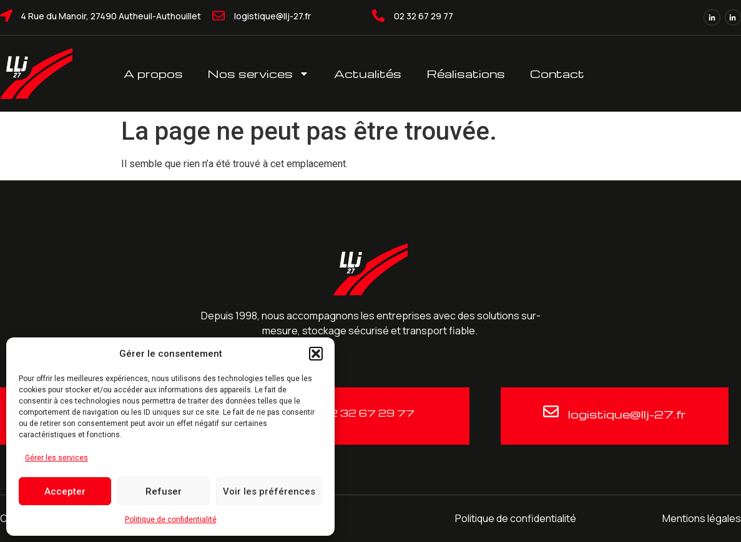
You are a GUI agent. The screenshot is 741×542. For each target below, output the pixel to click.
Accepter (65, 491)
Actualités (367, 73)
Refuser (163, 491)
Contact (557, 73)
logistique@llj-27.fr (272, 16)
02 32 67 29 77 (423, 16)
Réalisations (465, 73)
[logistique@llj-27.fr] (218, 15)
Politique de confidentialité (171, 519)
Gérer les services (56, 457)
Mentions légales (701, 518)
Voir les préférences (269, 491)
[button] (316, 353)
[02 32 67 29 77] (378, 15)
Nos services (258, 73)
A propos (153, 73)
